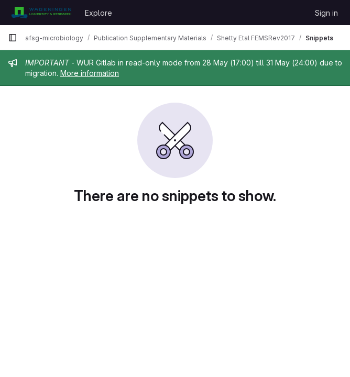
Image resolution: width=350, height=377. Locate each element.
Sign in (326, 12)
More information (89, 73)
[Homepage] (41, 12)
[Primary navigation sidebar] (12, 37)
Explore (98, 12)
